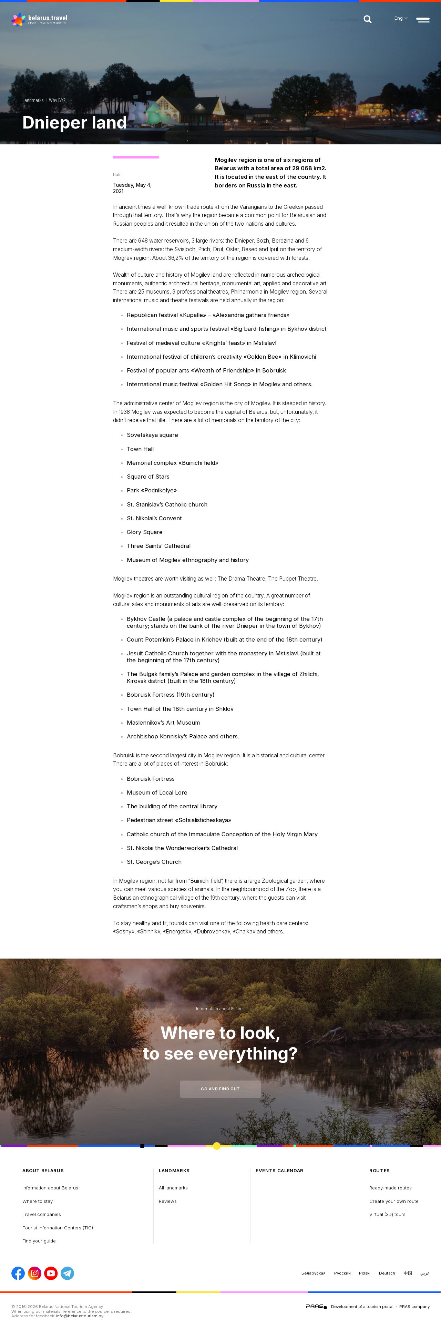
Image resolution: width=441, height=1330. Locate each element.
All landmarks (173, 1187)
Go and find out (220, 1088)
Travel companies (41, 1214)
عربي (425, 1273)
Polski (364, 1273)
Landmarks (33, 100)
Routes (379, 1170)
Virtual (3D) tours (387, 1214)
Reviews (168, 1201)
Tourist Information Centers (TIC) (57, 1227)
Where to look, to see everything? (220, 1042)
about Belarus (43, 1170)
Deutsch (387, 1273)
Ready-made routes (390, 1187)
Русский (342, 1273)
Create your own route (394, 1201)
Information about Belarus (220, 1008)
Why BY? (57, 100)
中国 (408, 1273)
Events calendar (280, 1170)
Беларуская (313, 1273)
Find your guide (39, 1241)
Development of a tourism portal (362, 1306)
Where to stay (37, 1201)
